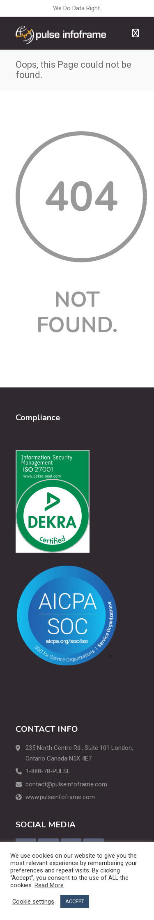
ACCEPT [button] (74, 901)
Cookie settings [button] (33, 901)
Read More (49, 885)
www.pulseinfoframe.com (60, 797)
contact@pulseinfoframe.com (66, 784)
